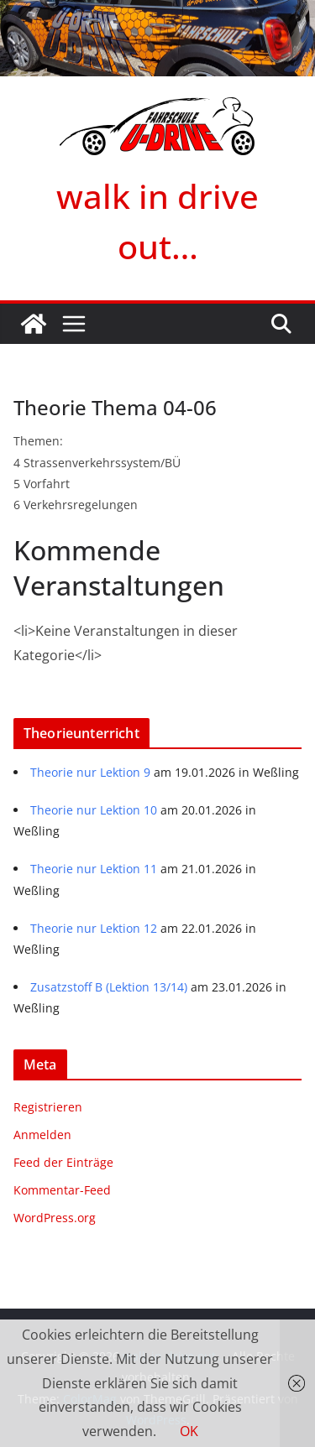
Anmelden (42, 1135)
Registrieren (47, 1107)
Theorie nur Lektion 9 (90, 772)
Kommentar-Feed (62, 1190)
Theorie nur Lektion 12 (93, 928)
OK (189, 1431)
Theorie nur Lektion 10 (93, 810)
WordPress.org (54, 1218)
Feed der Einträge (63, 1162)
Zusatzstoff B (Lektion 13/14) (108, 987)
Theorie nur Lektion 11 (93, 869)
